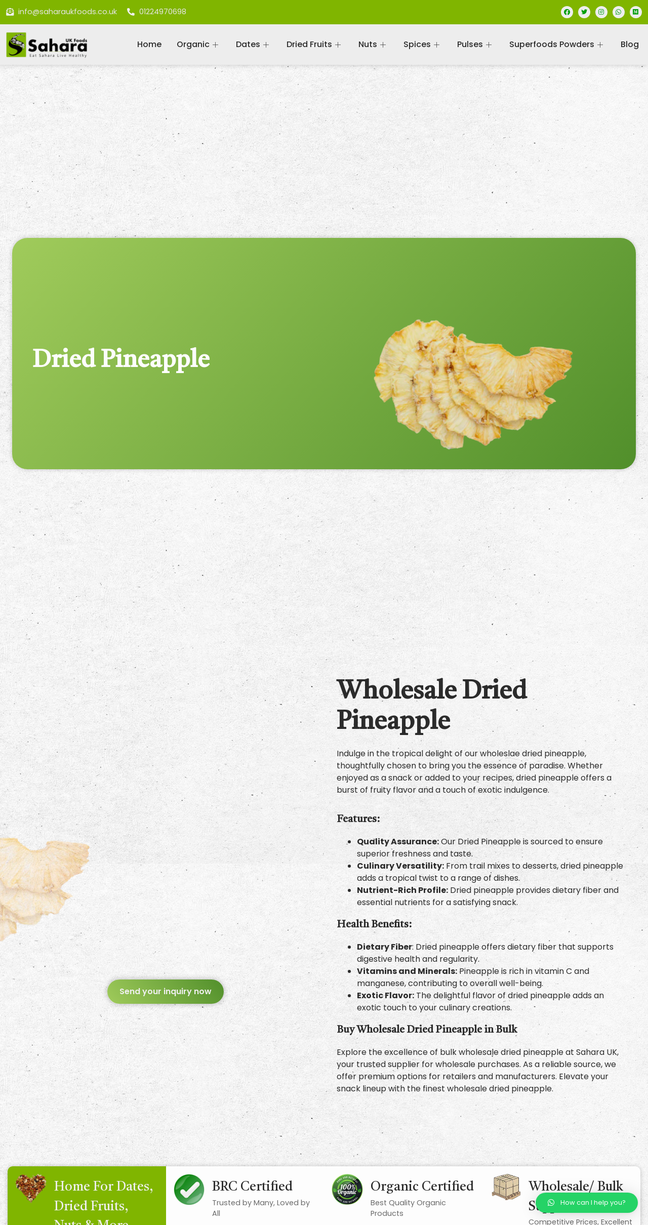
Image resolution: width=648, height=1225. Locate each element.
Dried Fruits (315, 44)
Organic (199, 44)
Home (149, 44)
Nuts (373, 44)
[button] (165, 991)
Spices (422, 44)
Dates (253, 44)
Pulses (475, 44)
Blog (630, 44)
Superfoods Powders (557, 44)
